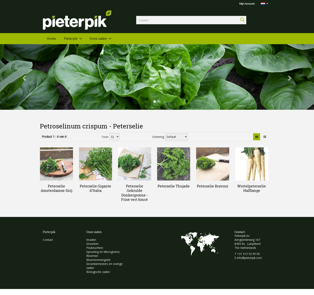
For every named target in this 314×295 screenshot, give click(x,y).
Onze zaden (98, 38)
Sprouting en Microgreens (103, 252)
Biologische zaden (98, 272)
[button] (23, 77)
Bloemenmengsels (98, 260)
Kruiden (91, 240)
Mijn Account (247, 3)
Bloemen (92, 256)
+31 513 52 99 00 (248, 254)
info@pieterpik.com (249, 258)
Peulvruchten (94, 248)
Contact (48, 240)
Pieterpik (70, 38)
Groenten (92, 244)
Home (51, 38)
